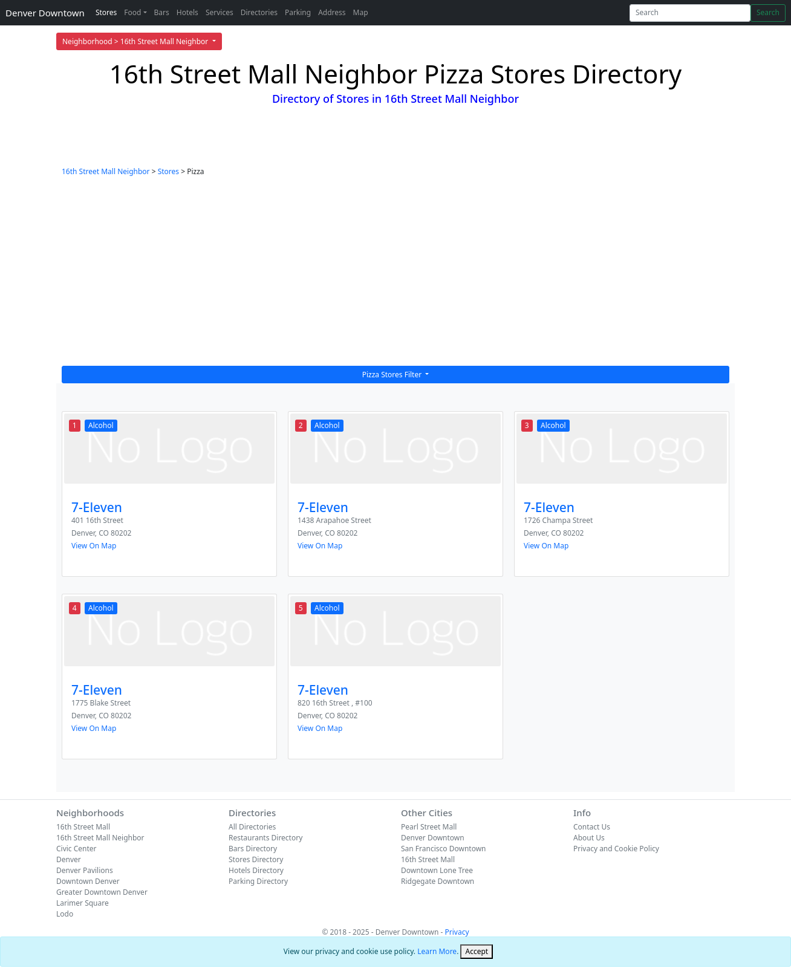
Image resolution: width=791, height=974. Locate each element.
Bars (161, 12)
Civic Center (76, 848)
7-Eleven (96, 507)
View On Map (93, 546)
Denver (68, 859)
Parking (298, 12)
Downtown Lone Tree (437, 870)
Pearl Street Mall (429, 827)
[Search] (690, 13)
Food (132, 12)
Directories (259, 12)
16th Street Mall (83, 827)
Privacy (457, 932)
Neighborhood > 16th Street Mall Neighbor (136, 41)
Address (331, 12)
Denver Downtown (45, 13)
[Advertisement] (395, 275)
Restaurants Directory (265, 838)
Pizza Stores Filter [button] (393, 374)
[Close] (476, 951)
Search (768, 12)
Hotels (187, 12)
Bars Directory (253, 848)
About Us (589, 838)
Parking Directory (258, 881)
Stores (106, 12)
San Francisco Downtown (443, 848)
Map (360, 12)
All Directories (252, 827)
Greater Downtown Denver (102, 892)
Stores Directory (256, 859)
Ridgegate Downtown (437, 881)
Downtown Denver (88, 881)
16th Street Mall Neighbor (106, 171)
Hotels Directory (256, 870)
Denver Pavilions (84, 870)
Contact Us (591, 827)
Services (219, 12)
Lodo (64, 914)
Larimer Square (82, 903)
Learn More (437, 951)
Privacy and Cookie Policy (616, 848)
